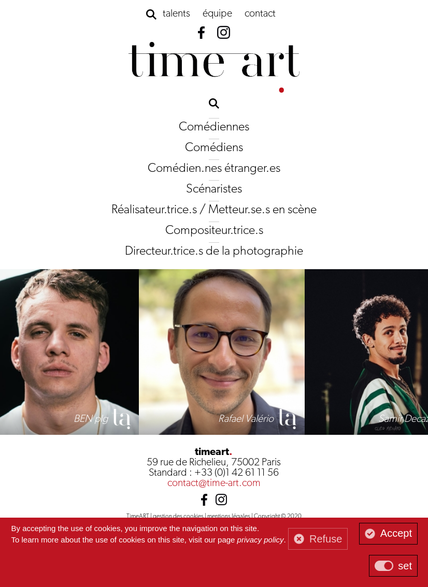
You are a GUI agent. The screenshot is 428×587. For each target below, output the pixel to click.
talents (176, 14)
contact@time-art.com (214, 483)
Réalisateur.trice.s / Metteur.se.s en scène (214, 210)
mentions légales (228, 516)
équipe (217, 14)
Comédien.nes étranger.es (214, 169)
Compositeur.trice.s (214, 231)
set (405, 565)
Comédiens (214, 148)
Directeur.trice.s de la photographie (214, 251)
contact (260, 14)
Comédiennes (214, 127)
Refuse (325, 539)
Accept (396, 533)
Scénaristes (214, 189)
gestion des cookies (178, 516)
